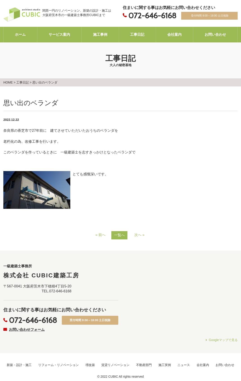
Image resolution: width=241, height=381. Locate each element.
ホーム (20, 34)
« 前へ (101, 235)
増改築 (90, 365)
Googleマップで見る (223, 340)
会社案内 (174, 34)
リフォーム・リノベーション (58, 365)
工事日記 (137, 34)
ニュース (183, 365)
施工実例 (164, 365)
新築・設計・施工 (19, 365)
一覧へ (119, 235)
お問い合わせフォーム (27, 329)
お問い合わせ (215, 34)
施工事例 (100, 34)
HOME (8, 82)
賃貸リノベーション (115, 365)
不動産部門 (144, 365)
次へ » (139, 235)
